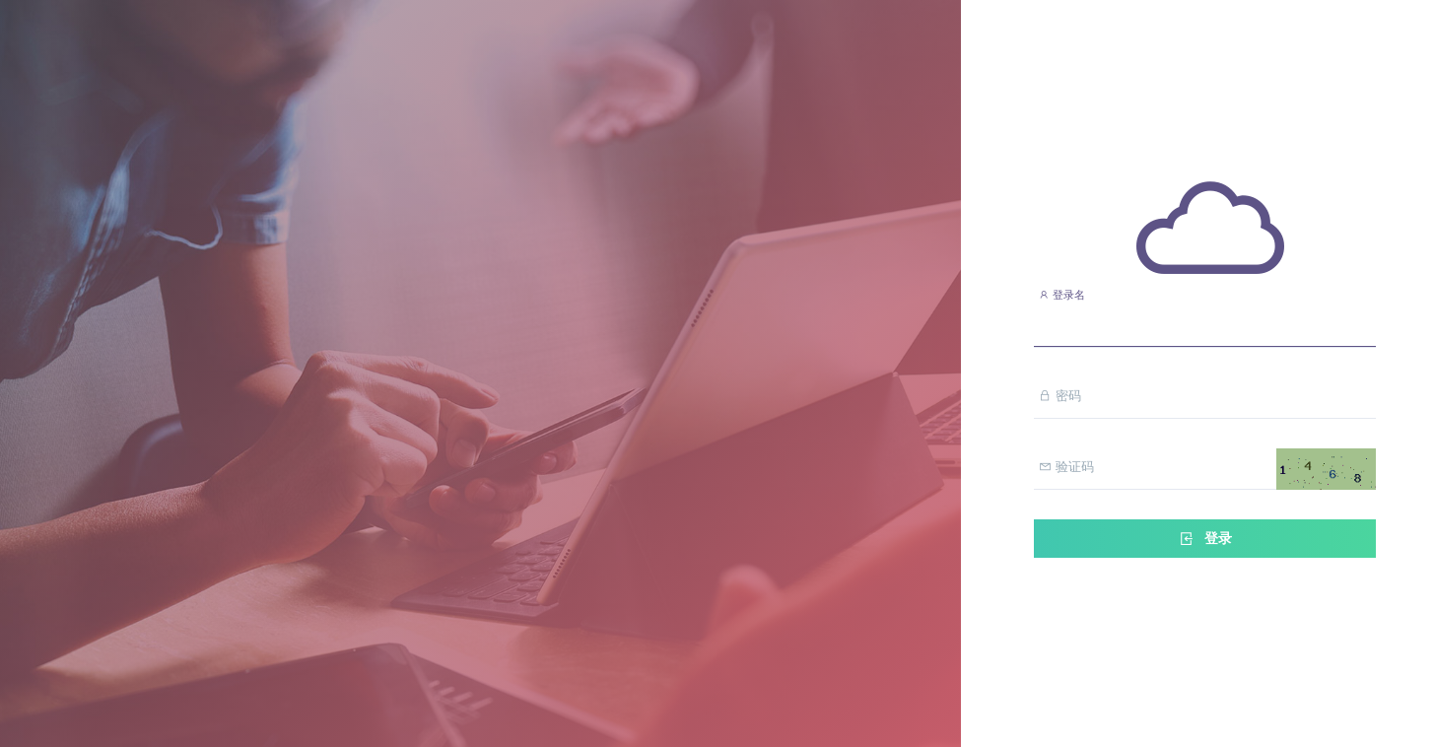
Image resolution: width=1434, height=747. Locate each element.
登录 (1204, 538)
